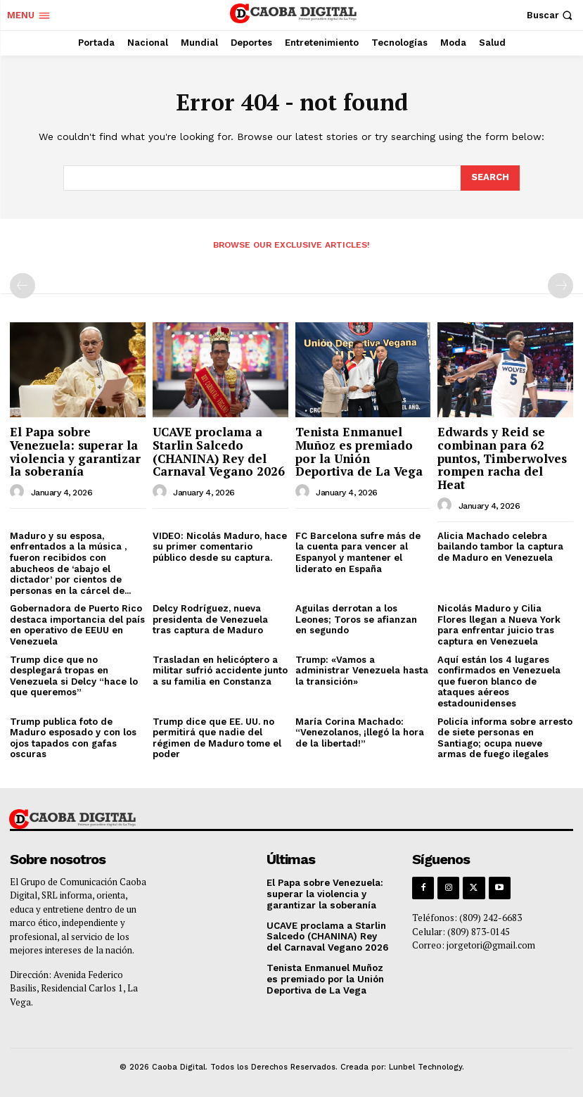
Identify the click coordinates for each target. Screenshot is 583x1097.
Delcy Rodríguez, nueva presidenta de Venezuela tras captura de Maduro (210, 619)
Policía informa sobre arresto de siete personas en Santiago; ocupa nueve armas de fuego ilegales (504, 738)
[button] (551, 15)
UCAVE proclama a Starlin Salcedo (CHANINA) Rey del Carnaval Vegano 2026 (219, 451)
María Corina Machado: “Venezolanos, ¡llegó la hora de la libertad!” (359, 732)
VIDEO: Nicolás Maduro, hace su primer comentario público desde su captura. (220, 547)
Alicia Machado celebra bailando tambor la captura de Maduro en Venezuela (500, 547)
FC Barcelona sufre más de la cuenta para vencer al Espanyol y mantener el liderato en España (358, 552)
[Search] (490, 178)
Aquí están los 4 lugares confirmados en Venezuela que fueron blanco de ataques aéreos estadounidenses (498, 681)
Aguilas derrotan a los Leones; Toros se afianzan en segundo (356, 619)
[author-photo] (19, 492)
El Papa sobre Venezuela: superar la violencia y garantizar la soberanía (75, 451)
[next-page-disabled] (560, 285)
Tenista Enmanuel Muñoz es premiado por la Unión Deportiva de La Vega (359, 451)
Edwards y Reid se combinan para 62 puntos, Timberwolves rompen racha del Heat (502, 458)
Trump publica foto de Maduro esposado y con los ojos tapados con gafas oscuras (73, 738)
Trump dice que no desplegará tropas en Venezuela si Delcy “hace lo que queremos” (74, 676)
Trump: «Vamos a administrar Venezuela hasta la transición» (361, 670)
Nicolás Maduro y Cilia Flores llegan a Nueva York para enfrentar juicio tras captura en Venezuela (498, 625)
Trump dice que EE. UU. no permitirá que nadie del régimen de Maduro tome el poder (217, 738)
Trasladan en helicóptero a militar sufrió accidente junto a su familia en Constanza (220, 670)
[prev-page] (22, 285)
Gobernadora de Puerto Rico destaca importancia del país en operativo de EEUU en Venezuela (77, 625)
